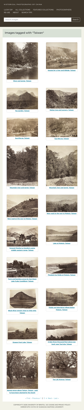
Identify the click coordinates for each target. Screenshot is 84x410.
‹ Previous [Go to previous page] (35, 398)
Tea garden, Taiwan (22, 111)
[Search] (37, 20)
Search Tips (27, 12)
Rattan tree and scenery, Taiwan (62, 110)
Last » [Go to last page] (56, 398)
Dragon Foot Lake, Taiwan (22, 342)
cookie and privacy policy (59, 405)
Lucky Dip (8, 10)
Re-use (7, 12)
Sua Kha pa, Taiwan (22, 138)
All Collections (23, 10)
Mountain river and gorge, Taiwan (22, 188)
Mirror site (25, 407)
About (16, 12)
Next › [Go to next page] (50, 398)
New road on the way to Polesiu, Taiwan (22, 219)
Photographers (64, 10)
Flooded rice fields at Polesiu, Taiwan (61, 275)
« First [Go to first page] (27, 398)
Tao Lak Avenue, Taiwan (62, 379)
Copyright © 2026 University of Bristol (29, 405)
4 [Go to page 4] (46, 398)
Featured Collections (43, 10)
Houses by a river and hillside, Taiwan (62, 70)
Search (76, 20)
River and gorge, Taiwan (22, 81)
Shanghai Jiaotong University (51, 407)
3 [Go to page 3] (44, 398)
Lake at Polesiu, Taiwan (61, 243)
